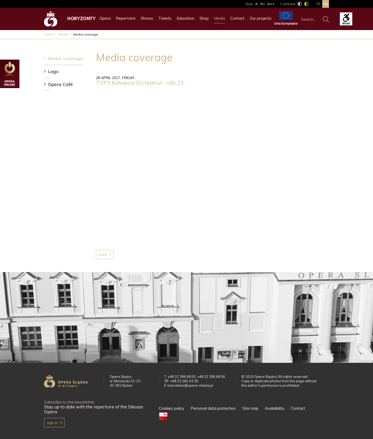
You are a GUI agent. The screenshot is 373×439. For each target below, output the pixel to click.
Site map (250, 408)
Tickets (164, 18)
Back (103, 254)
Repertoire (125, 18)
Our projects (260, 18)
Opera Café (60, 84)
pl (319, 4)
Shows (147, 18)
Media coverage (65, 58)
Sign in (52, 422)
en (326, 4)
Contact (237, 18)
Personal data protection (213, 408)
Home (48, 34)
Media (219, 18)
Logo (53, 71)
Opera (105, 18)
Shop (204, 18)
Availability (274, 408)
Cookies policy (171, 408)
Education (185, 18)
